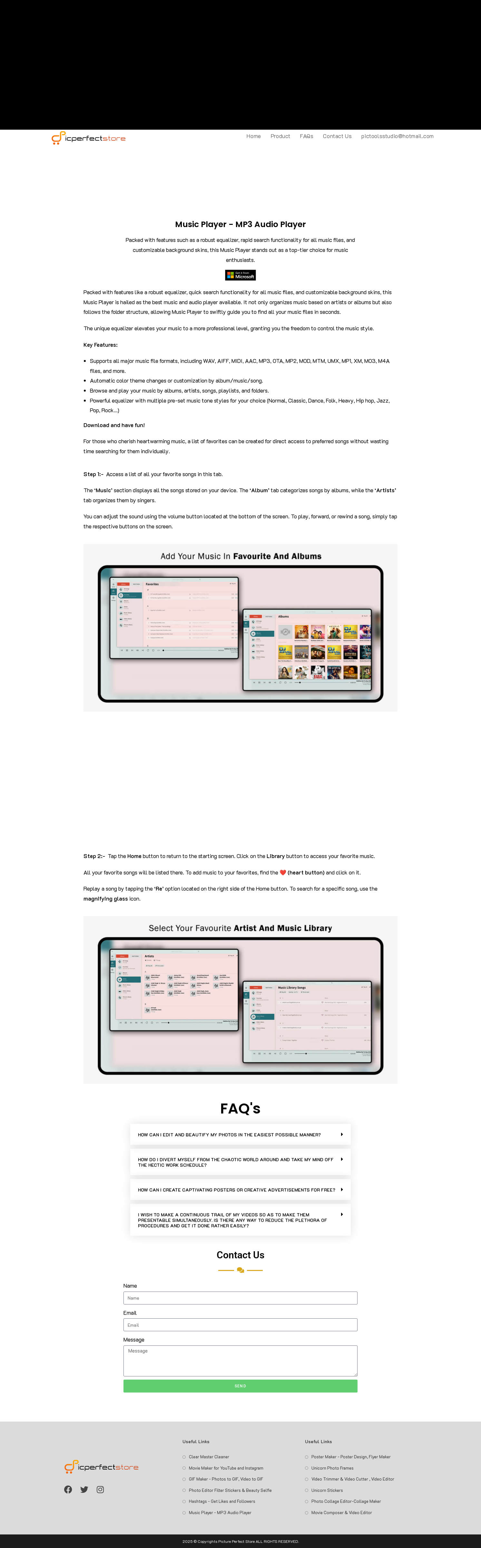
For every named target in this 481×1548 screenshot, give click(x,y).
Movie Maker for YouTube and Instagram (226, 1468)
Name (130, 1285)
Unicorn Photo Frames (332, 1468)
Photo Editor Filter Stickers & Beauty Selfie (230, 1490)
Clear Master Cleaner (209, 1456)
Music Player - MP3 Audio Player (220, 1512)
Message (133, 1339)
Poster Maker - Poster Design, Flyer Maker (351, 1456)
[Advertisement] (240, 65)
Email (130, 1312)
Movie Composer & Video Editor (341, 1512)
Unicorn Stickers (327, 1490)
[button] (240, 1134)
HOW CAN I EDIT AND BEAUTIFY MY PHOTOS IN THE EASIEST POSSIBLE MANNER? (229, 1135)
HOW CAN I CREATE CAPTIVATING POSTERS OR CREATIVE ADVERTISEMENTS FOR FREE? (236, 1190)
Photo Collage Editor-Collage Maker (346, 1501)
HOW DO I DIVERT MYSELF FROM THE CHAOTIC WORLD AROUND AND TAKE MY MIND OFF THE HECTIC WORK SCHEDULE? (236, 1162)
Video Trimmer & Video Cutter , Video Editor (352, 1479)
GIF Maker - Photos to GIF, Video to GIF (226, 1479)
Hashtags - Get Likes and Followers (222, 1501)
